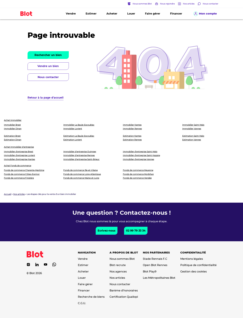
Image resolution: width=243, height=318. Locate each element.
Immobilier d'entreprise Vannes (138, 159)
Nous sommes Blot (122, 258)
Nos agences (118, 271)
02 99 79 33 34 (136, 230)
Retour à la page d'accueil (46, 97)
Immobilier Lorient (72, 128)
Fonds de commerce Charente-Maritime (24, 170)
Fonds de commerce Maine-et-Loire (81, 178)
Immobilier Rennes (132, 128)
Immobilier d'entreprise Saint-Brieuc (81, 159)
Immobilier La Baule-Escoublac (78, 125)
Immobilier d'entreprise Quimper (79, 151)
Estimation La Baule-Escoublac (78, 136)
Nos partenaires (156, 252)
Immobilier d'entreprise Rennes (79, 155)
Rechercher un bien (48, 55)
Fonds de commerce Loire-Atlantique (82, 174)
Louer (131, 13)
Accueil (7, 194)
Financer (176, 13)
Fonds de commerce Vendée (137, 178)
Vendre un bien (48, 66)
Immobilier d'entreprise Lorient (19, 155)
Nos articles (188, 3)
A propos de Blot (124, 252)
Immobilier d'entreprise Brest (18, 151)
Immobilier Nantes (132, 125)
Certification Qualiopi (124, 296)
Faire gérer (152, 13)
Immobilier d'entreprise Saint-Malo (140, 151)
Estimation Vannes (191, 139)
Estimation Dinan (12, 139)
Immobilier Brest (12, 125)
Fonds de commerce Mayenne (138, 170)
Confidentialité (193, 252)
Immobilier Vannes (191, 128)
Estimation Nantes (132, 136)
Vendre (71, 13)
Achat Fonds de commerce (17, 165)
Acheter (111, 13)
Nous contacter (48, 77)
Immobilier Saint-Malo (193, 125)
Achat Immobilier (12, 120)
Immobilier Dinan (12, 128)
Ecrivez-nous (106, 230)
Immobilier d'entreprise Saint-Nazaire (141, 155)
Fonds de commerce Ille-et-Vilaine (80, 170)
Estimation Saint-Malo (193, 136)
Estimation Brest (12, 136)
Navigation (87, 252)
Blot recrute (118, 265)
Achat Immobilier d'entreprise (19, 147)
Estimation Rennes (132, 139)
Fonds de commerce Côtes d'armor (22, 174)
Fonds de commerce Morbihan (138, 174)
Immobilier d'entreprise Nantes (19, 159)
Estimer (91, 13)
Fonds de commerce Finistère (19, 178)
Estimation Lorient (72, 139)
